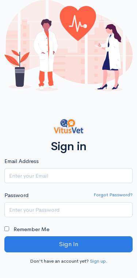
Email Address (21, 160)
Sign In (68, 244)
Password (16, 195)
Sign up (98, 261)
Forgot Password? (113, 195)
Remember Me (26, 229)
